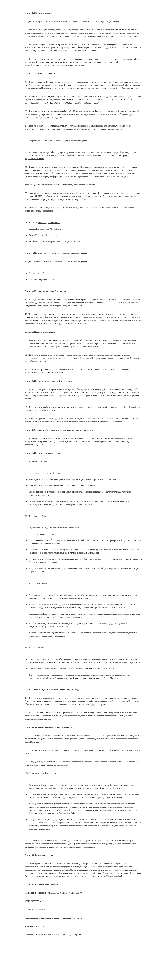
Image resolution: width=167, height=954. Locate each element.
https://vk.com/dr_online (50, 235)
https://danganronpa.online (111, 21)
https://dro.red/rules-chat (54, 141)
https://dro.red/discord (54, 229)
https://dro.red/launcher (34, 158)
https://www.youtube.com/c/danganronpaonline (60, 241)
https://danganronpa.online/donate (39, 185)
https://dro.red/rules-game (76, 141)
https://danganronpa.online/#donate (110, 111)
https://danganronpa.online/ (36, 65)
